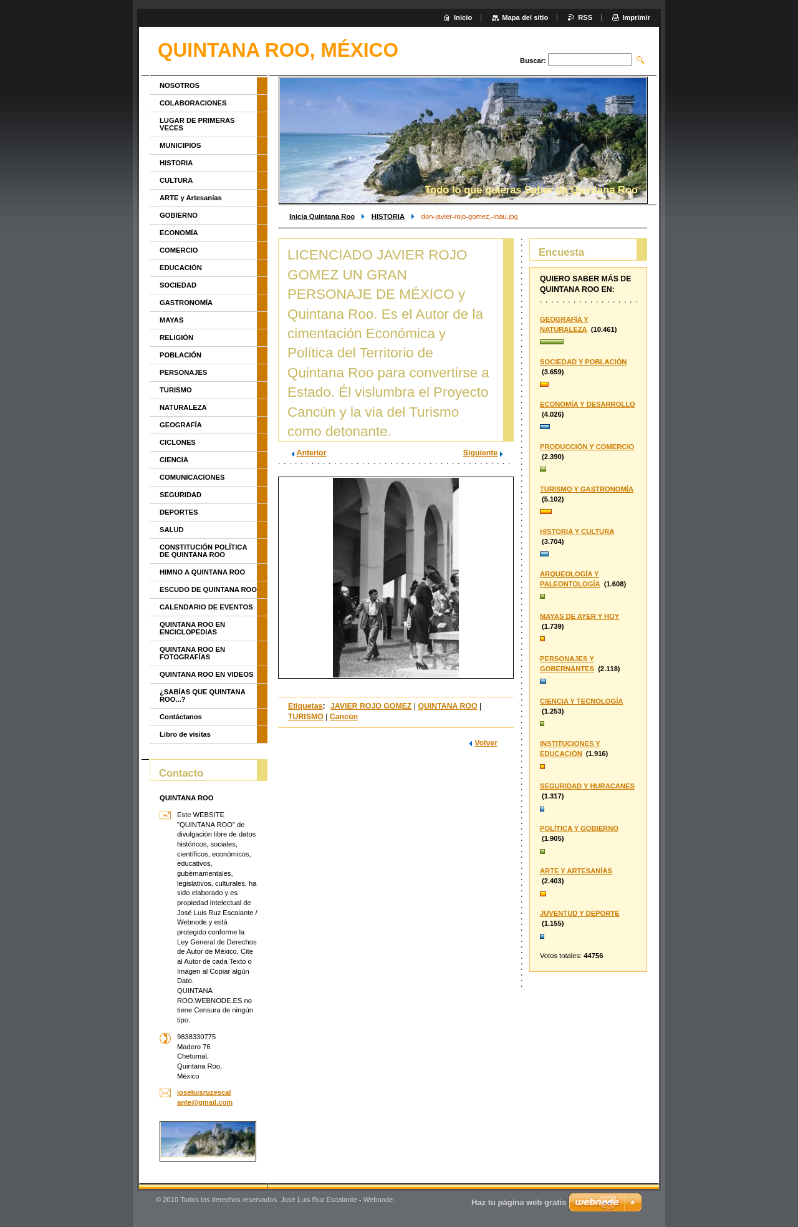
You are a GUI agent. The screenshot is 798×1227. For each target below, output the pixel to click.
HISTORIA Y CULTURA (577, 531)
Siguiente (480, 453)
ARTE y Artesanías (191, 197)
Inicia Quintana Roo (322, 216)
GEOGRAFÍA (181, 425)
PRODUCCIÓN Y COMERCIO (587, 446)
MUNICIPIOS (180, 145)
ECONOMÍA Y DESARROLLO (587, 404)
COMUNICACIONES (192, 477)
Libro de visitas (185, 734)
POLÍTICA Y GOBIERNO (579, 828)
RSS (585, 17)
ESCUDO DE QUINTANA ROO (208, 589)
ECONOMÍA (179, 232)
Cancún (344, 716)
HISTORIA (388, 216)
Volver (486, 743)
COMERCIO (179, 250)
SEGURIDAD (180, 494)
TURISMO (306, 716)
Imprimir (636, 17)
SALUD (172, 529)
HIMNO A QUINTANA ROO (202, 572)
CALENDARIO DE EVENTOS (206, 607)
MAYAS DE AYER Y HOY (579, 616)
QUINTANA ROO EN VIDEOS (206, 674)
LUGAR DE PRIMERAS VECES (197, 124)
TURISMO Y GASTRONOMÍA (586, 489)
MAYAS (171, 320)
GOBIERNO (179, 215)
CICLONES (178, 442)
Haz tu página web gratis (518, 1202)
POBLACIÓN (180, 355)
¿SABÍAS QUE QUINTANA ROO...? (202, 695)
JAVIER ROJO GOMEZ (370, 706)
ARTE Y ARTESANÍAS (576, 871)
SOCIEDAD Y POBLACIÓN (583, 362)
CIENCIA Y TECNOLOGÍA (581, 701)
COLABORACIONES (193, 103)
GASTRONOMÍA (186, 302)
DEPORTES (179, 512)
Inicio (463, 17)
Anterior (312, 453)
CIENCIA (174, 459)
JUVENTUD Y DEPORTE (580, 913)
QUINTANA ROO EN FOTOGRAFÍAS (192, 653)
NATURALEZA (183, 407)
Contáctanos (181, 716)
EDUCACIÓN (181, 267)
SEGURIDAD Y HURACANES (587, 786)
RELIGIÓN (176, 337)
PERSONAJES (183, 372)
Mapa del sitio (525, 17)
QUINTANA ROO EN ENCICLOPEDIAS (192, 628)
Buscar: (533, 60)
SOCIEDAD (178, 285)
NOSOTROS (180, 85)
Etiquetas (305, 706)
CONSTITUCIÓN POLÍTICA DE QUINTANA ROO (203, 550)
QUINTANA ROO (447, 706)
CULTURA (176, 180)
